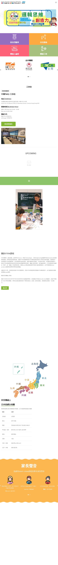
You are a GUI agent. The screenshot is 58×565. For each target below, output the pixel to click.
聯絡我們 (5, 288)
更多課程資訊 (8, 124)
